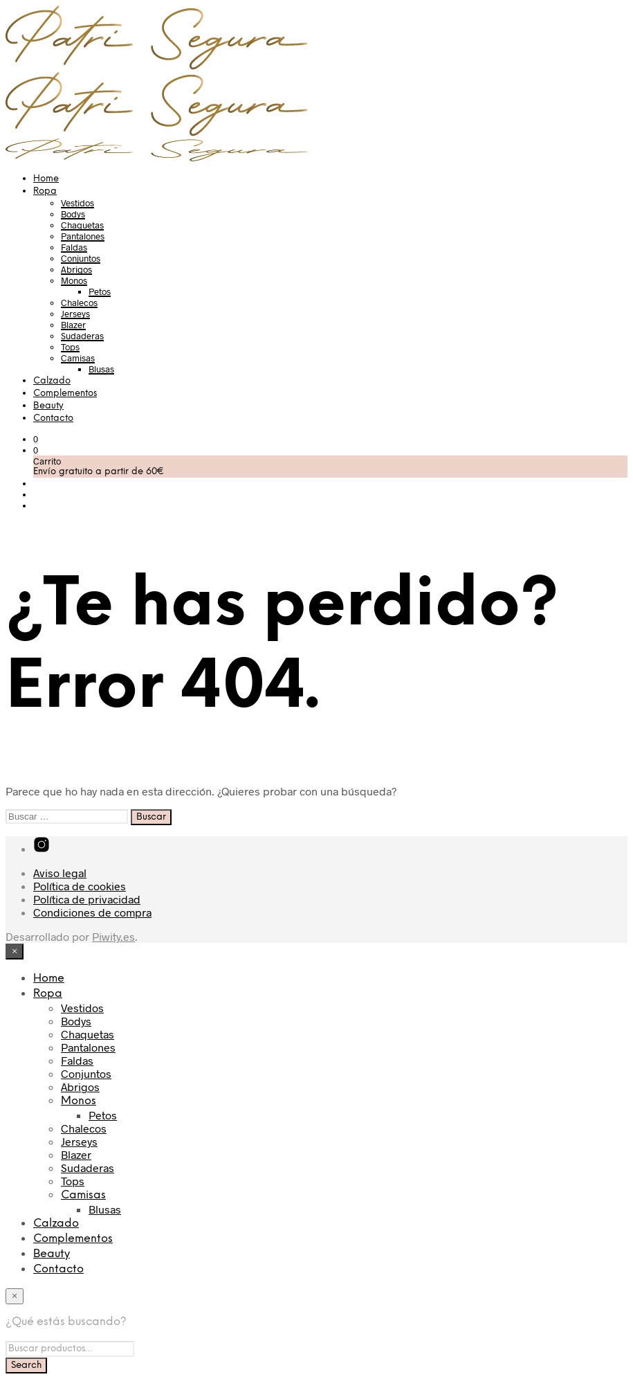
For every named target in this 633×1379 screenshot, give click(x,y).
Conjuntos (80, 258)
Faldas (74, 247)
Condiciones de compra (92, 912)
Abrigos (76, 269)
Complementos (65, 393)
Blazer (73, 324)
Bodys (73, 213)
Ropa (45, 191)
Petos (100, 291)
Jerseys (75, 313)
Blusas (101, 369)
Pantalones (82, 236)
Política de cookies (79, 885)
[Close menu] (15, 951)
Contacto (53, 418)
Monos (74, 280)
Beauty (48, 406)
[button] (35, 438)
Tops (70, 346)
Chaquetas (82, 225)
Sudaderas (82, 335)
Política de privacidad (86, 898)
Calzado (52, 381)
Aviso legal (59, 872)
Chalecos (79, 302)
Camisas (78, 357)
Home (46, 178)
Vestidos (77, 202)
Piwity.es (113, 936)
